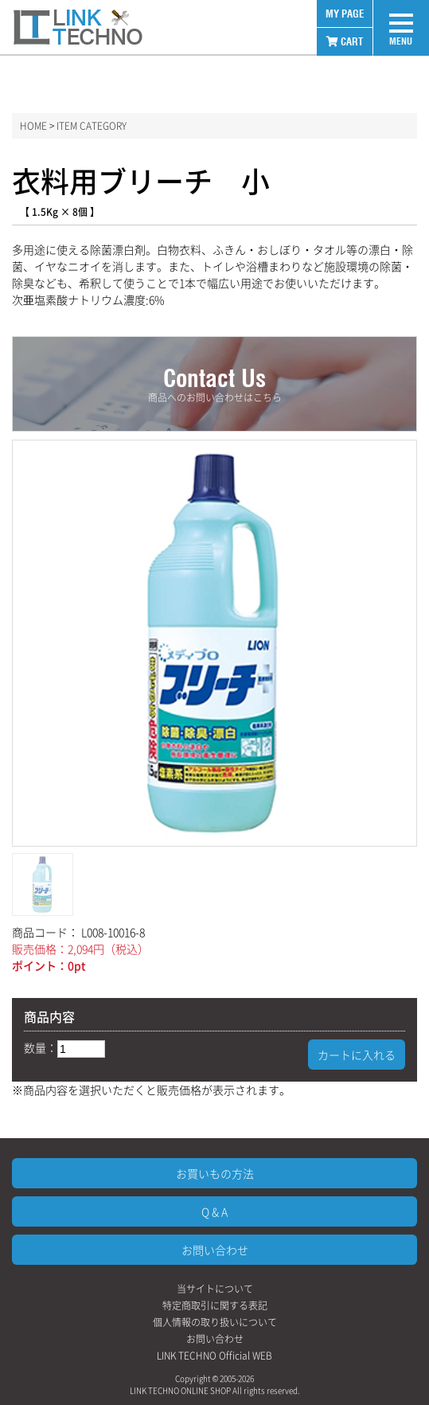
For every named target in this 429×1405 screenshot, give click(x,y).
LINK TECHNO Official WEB (214, 1355)
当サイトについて (215, 1289)
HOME (33, 126)
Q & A (214, 1211)
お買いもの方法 (215, 1173)
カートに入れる (357, 1055)
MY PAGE (345, 13)
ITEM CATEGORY (92, 126)
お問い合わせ (214, 1250)
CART (344, 41)
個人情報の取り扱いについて (215, 1322)
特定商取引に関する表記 (214, 1305)
